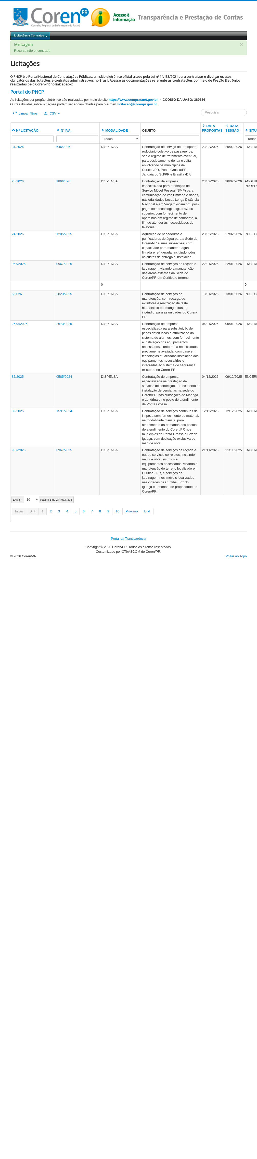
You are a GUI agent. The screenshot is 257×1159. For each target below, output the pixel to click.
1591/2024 (64, 411)
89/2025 (18, 411)
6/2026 (17, 294)
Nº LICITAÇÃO (25, 130)
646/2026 (63, 147)
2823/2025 (64, 294)
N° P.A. (63, 130)
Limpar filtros (25, 113)
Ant (32, 511)
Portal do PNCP (27, 92)
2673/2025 (19, 324)
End (147, 511)
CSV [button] (52, 113)
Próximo (132, 511)
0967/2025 (64, 264)
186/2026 (63, 181)
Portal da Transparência (128, 538)
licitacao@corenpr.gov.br (137, 104)
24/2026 (18, 234)
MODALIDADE (114, 130)
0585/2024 (64, 377)
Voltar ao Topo (236, 556)
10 (117, 511)
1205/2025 (64, 234)
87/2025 (18, 377)
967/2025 (18, 264)
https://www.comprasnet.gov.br (133, 100)
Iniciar (19, 511)
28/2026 (18, 181)
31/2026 (18, 147)
